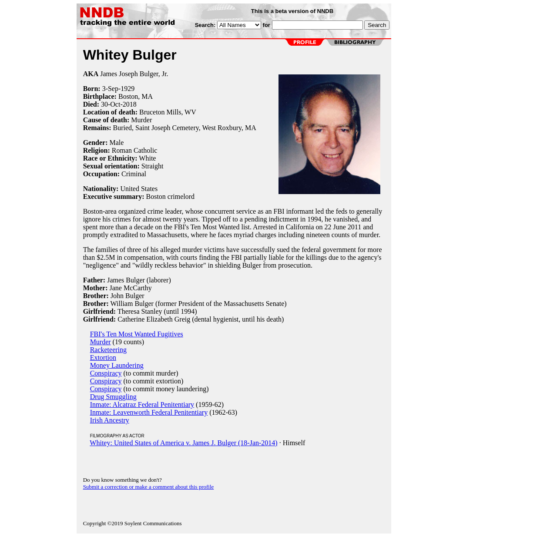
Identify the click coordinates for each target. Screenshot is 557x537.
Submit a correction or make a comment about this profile (148, 486)
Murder (141, 120)
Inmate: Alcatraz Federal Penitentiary (142, 404)
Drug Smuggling (113, 396)
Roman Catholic (134, 150)
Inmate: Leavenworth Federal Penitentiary (149, 412)
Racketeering (108, 349)
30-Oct (110, 104)
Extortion (103, 357)
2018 (130, 104)
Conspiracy (106, 373)
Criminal (133, 174)
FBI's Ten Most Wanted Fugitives (136, 334)
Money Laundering (117, 365)
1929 (127, 88)
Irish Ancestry (109, 420)
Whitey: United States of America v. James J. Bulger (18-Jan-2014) (183, 442)
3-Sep (110, 88)
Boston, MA (135, 96)
